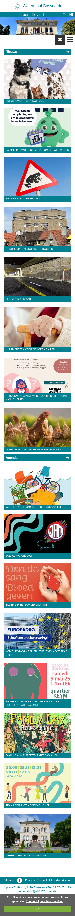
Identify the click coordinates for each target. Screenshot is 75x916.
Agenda (12, 457)
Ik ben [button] (24, 14)
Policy (29, 880)
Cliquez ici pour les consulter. (44, 901)
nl (71, 14)
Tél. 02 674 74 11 (58, 887)
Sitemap (9, 880)
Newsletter (60, 41)
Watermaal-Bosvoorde (42, 6)
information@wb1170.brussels (37, 891)
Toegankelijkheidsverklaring (54, 880)
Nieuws (11, 51)
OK (38, 908)
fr (64, 14)
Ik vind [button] (38, 14)
